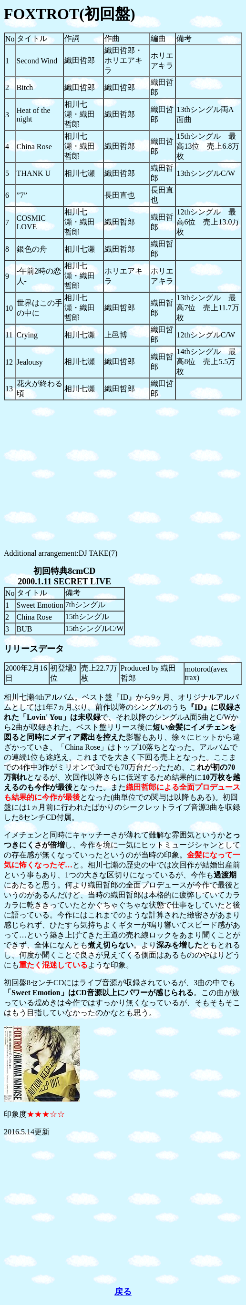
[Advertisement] (123, 474)
